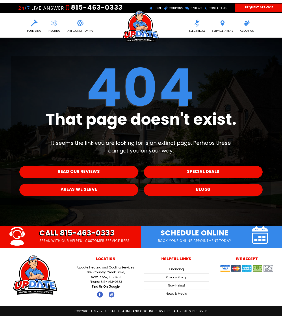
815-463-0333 (95, 7)
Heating (54, 25)
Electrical (197, 25)
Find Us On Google (106, 286)
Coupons (173, 8)
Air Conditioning (81, 25)
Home (155, 8)
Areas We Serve (79, 189)
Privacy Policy (176, 277)
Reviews (193, 8)
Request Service (259, 7)
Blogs (203, 189)
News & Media (176, 294)
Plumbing (34, 25)
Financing (176, 269)
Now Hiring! (176, 285)
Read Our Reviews (79, 172)
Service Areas (222, 25)
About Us (247, 25)
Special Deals (203, 172)
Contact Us (216, 8)
